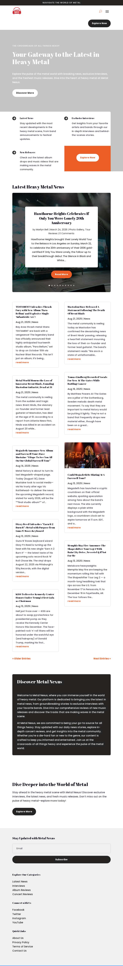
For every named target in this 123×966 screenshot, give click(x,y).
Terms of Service (22, 946)
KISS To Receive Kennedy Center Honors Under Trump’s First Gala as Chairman (35, 598)
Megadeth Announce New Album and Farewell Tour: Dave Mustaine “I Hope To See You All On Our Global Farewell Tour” (34, 455)
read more (22, 362)
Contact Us (19, 950)
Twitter (16, 914)
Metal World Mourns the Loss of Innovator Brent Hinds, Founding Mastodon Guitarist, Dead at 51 (35, 384)
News (35, 322)
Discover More (25, 92)
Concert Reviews (22, 894)
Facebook (18, 909)
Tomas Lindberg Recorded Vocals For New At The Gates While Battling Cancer (87, 380)
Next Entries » (102, 658)
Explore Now (99, 23)
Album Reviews (21, 890)
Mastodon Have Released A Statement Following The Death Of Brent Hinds (86, 310)
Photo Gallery (76, 229)
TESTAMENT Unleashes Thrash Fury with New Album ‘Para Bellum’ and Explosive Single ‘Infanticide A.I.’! (34, 311)
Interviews (18, 886)
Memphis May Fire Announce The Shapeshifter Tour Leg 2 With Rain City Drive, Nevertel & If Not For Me (87, 550)
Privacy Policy (20, 942)
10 (73, 285)
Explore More (24, 811)
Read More (61, 274)
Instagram (19, 918)
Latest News (20, 881)
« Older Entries (21, 658)
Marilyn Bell (42, 229)
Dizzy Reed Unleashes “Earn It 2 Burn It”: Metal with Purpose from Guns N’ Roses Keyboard (35, 527)
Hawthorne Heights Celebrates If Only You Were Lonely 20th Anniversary (61, 218)
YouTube (17, 922)
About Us (18, 938)
